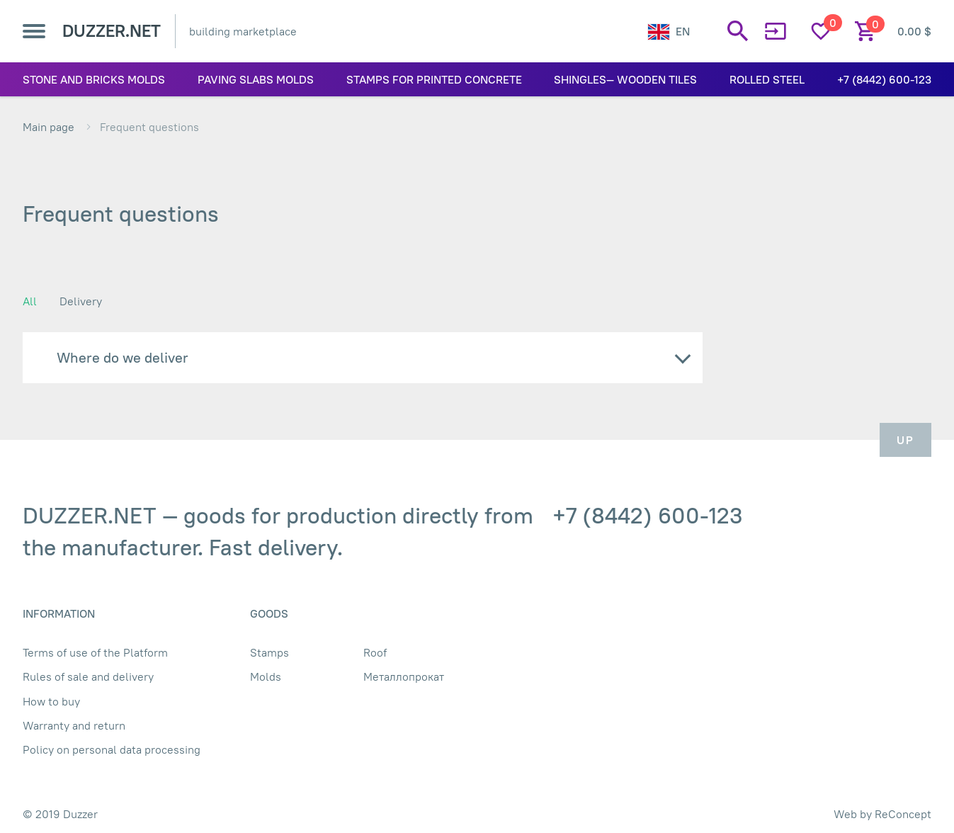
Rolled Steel (767, 79)
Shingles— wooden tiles (625, 79)
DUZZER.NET (111, 30)
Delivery (80, 301)
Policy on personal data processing (111, 749)
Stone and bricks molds (94, 79)
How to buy (51, 701)
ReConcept (903, 814)
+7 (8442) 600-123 (884, 79)
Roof (375, 652)
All (30, 301)
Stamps (269, 652)
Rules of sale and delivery (88, 676)
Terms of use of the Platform (95, 652)
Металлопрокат (403, 676)
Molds (265, 676)
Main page (48, 127)
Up (905, 440)
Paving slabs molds (256, 79)
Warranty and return (74, 725)
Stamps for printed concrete (434, 79)
